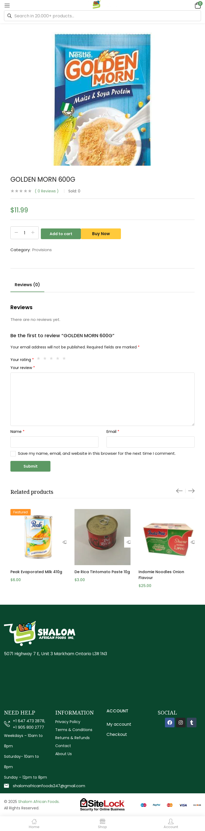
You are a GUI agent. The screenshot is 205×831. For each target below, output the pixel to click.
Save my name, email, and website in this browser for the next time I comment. (97, 453)
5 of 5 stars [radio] (65, 359)
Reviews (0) (27, 285)
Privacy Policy (67, 721)
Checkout (117, 734)
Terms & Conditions (73, 729)
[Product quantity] (24, 233)
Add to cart (61, 232)
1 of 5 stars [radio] (40, 359)
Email (113, 431)
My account (119, 724)
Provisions (42, 250)
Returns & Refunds (72, 737)
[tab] (27, 285)
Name (17, 431)
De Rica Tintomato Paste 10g (102, 571)
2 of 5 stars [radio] (46, 359)
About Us (63, 753)
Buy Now (103, 232)
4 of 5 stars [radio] (59, 359)
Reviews (47, 191)
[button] (197, 5)
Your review (22, 367)
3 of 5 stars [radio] (52, 359)
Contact (63, 745)
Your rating (22, 359)
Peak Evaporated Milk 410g (36, 571)
